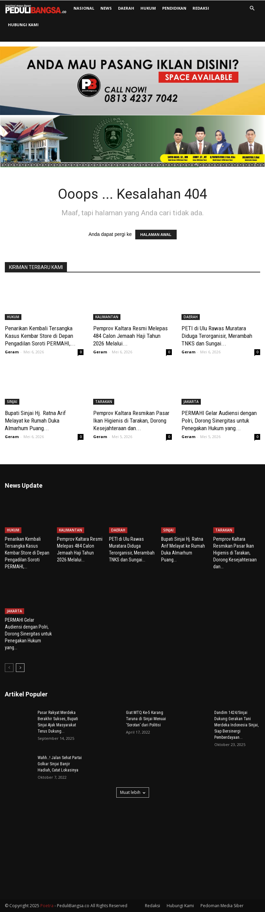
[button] (252, 8)
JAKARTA (191, 401)
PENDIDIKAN (174, 8)
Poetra (46, 906)
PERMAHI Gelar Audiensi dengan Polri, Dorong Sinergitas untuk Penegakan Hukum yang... (219, 421)
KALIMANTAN (106, 316)
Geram (12, 351)
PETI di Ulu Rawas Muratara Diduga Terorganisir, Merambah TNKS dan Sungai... (216, 336)
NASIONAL (83, 8)
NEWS (106, 8)
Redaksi (201, 8)
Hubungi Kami (23, 24)
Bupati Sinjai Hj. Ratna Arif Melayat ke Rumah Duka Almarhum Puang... (35, 421)
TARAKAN (103, 401)
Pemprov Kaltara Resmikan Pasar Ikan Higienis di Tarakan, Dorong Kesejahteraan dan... (131, 421)
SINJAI (12, 401)
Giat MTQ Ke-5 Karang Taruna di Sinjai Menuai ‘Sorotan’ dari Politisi (146, 718)
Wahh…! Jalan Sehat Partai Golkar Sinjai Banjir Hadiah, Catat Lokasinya (60, 764)
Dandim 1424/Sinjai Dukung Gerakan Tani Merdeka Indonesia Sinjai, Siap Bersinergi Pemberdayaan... (236, 725)
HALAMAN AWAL (155, 234)
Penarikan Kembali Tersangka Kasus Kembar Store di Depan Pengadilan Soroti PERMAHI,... (40, 336)
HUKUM (148, 8)
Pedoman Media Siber (222, 906)
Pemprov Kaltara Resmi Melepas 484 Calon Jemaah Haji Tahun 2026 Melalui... (130, 336)
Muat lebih (132, 792)
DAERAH (126, 8)
